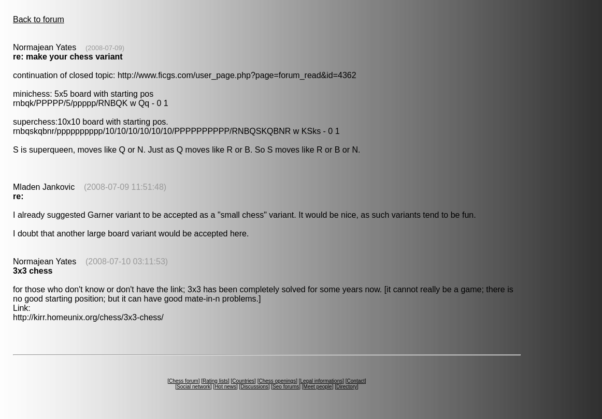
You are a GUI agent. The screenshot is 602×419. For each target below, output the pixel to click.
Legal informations (321, 381)
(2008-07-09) (104, 48)
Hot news (225, 387)
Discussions (254, 387)
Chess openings (277, 381)
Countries (243, 381)
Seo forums (286, 387)
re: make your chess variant (68, 56)
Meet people (318, 387)
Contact (356, 381)
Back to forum (38, 19)
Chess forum (183, 381)
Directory (346, 387)
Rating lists (215, 381)
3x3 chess (33, 270)
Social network (193, 387)
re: (18, 196)
